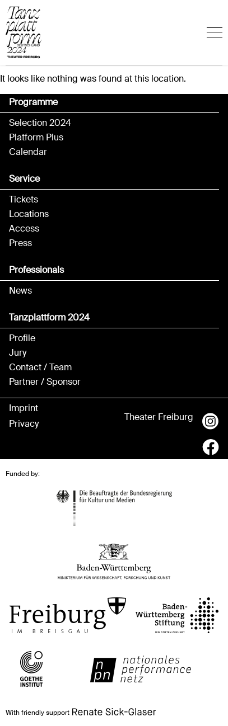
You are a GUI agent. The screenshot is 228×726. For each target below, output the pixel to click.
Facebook (210, 447)
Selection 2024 (40, 123)
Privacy (24, 423)
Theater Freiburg (158, 417)
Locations (29, 214)
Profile (22, 338)
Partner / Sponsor (45, 382)
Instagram (210, 421)
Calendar (28, 152)
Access (24, 228)
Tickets (23, 199)
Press (20, 243)
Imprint (23, 408)
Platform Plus (36, 137)
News (20, 290)
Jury (17, 352)
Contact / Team (40, 367)
